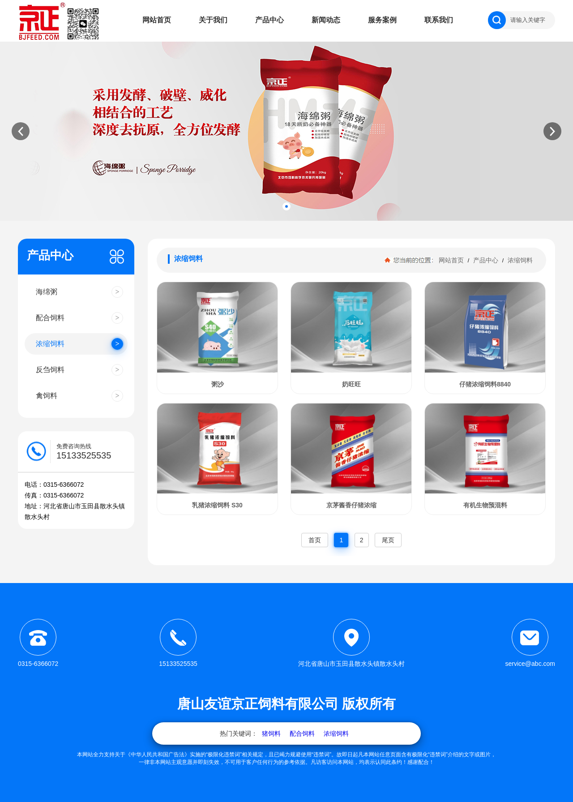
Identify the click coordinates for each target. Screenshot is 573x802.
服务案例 (382, 20)
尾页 (388, 540)
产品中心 (269, 20)
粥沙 (217, 384)
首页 (314, 540)
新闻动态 (326, 20)
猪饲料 (271, 733)
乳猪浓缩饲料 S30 (217, 505)
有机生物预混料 (485, 505)
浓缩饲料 (519, 260)
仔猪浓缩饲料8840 (485, 384)
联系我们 (438, 20)
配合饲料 (302, 733)
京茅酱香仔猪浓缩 (351, 505)
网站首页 (156, 20)
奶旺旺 (351, 384)
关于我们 (213, 20)
